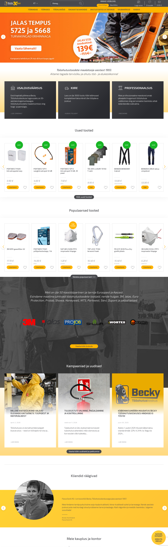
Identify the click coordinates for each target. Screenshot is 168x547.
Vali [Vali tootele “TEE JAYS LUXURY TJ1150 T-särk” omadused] (91, 188)
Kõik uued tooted (84, 198)
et (35, 3)
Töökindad (33, 10)
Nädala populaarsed (84, 278)
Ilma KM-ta (113, 5)
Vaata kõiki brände (84, 347)
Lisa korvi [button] (13, 188)
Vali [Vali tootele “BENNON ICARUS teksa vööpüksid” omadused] (144, 188)
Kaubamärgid (124, 10)
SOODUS (136, 10)
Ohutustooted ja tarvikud (102, 10)
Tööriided (45, 10)
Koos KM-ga (103, 5)
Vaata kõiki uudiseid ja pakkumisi (84, 452)
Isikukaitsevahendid (77, 10)
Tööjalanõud (59, 10)
